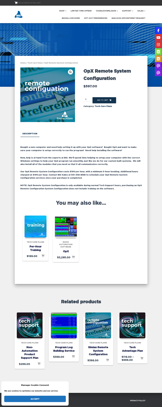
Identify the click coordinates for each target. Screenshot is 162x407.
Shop (62, 11)
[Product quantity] (87, 99)
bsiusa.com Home (71, 18)
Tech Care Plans (35, 63)
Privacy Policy (137, 400)
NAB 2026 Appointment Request (128, 18)
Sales (141, 11)
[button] (70, 71)
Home (23, 63)
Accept (35, 399)
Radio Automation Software (65, 244)
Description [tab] (29, 133)
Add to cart (102, 100)
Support (127, 11)
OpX (66, 251)
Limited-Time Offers (81, 11)
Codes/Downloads (107, 11)
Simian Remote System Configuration (98, 351)
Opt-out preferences (95, 18)
